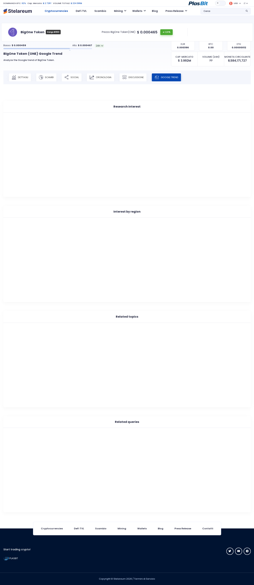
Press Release (182, 528)
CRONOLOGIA (100, 77)
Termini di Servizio (144, 579)
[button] (198, 3)
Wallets (142, 528)
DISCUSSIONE (133, 77)
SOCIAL (71, 77)
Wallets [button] (137, 11)
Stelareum (119, 579)
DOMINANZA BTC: (12, 3)
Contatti (207, 528)
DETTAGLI (20, 77)
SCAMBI (46, 77)
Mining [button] (118, 11)
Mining (122, 528)
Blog (155, 11)
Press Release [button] (175, 11)
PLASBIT (10, 558)
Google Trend (166, 77)
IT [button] (244, 3)
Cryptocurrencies (56, 11)
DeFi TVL (81, 11)
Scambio (100, 11)
